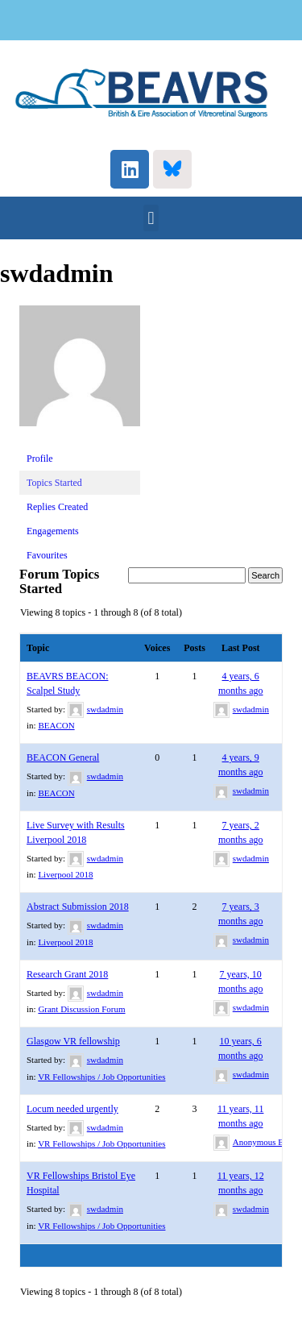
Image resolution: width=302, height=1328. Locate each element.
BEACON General (63, 757)
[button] (151, 218)
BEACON (56, 725)
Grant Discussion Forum (81, 1009)
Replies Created (57, 507)
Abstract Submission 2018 (78, 906)
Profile (40, 458)
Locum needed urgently (72, 1108)
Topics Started (54, 482)
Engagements (53, 531)
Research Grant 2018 (67, 974)
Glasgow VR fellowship (73, 1041)
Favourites (47, 555)
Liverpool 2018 (65, 874)
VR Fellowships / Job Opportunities (101, 1076)
